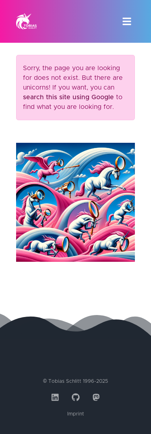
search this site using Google (68, 97)
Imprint (75, 414)
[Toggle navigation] (127, 21)
